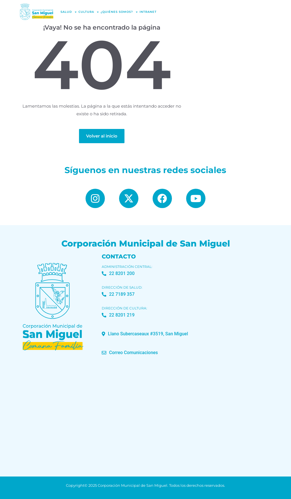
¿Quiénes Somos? (119, 12)
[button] (145, 333)
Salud (69, 12)
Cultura (88, 12)
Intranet (148, 12)
